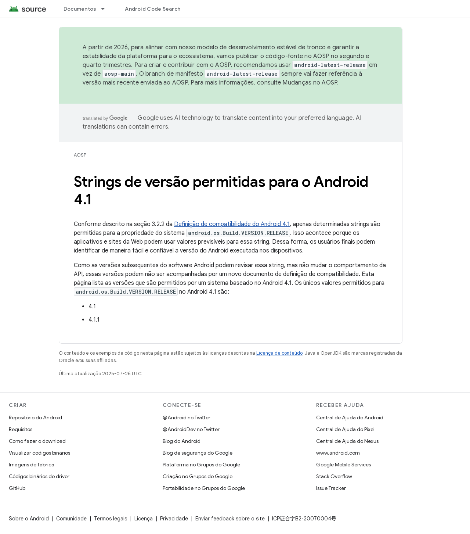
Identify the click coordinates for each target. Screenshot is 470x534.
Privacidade (174, 519)
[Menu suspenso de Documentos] (106, 9)
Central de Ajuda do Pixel (345, 429)
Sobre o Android (29, 519)
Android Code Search (152, 9)
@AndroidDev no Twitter (191, 429)
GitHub (17, 488)
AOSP (80, 155)
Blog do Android (181, 441)
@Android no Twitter (186, 417)
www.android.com (338, 452)
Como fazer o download (37, 441)
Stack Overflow (334, 476)
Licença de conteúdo (279, 353)
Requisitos (20, 429)
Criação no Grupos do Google (197, 476)
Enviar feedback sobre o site (230, 519)
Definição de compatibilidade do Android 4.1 (232, 224)
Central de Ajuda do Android (349, 417)
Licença (143, 519)
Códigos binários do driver (39, 476)
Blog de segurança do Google (197, 452)
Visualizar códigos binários (39, 452)
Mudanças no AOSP (309, 82)
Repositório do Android (35, 417)
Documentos (80, 9)
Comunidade (71, 519)
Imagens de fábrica (31, 464)
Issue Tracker (331, 488)
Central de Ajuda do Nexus (347, 441)
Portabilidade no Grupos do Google (204, 488)
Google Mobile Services (343, 464)
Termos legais (110, 519)
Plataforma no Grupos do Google (201, 464)
